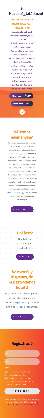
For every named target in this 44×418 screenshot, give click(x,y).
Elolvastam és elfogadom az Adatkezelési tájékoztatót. (17, 373)
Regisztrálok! (22, 209)
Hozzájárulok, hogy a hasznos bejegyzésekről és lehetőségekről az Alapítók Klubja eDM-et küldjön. (19, 381)
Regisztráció (21, 95)
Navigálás (25, 257)
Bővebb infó (22, 102)
